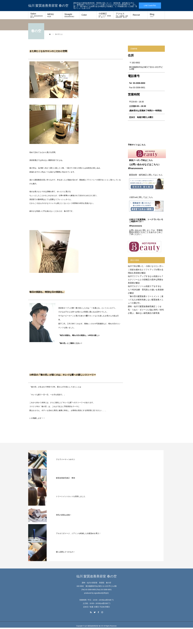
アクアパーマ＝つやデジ (65, 459)
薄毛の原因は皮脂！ (64, 515)
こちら (154, 164)
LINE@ (132, 219)
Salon (37, 15)
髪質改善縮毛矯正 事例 (65, 478)
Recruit (136, 15)
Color (84, 15)
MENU (53, 15)
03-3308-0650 (139, 83)
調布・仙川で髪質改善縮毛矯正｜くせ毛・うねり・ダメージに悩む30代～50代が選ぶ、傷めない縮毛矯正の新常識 (146, 309)
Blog (156, 15)
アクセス (122, 15)
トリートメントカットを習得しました (70, 496)
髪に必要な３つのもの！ (65, 552)
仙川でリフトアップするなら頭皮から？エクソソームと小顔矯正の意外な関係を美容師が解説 (145, 279)
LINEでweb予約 (150, 6)
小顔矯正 (105, 15)
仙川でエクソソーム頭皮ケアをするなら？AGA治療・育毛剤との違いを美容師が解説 (146, 289)
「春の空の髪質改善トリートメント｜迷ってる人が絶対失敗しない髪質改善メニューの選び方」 (145, 299)
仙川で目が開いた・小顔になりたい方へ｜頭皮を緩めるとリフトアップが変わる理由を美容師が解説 (145, 269)
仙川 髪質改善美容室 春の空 (48, 5)
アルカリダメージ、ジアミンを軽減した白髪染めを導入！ (78, 533)
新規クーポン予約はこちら (141, 160)
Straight (70, 15)
